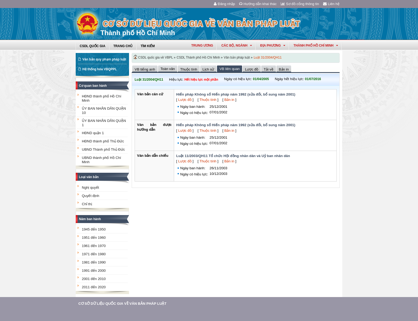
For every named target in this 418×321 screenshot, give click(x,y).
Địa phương (272, 45)
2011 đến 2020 (94, 287)
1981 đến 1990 (94, 262)
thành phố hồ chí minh (316, 45)
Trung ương (202, 45)
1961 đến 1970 (94, 246)
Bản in (229, 100)
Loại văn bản (89, 177)
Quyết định (90, 196)
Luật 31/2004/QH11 (268, 57)
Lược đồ (184, 100)
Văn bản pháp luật (237, 57)
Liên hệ (331, 4)
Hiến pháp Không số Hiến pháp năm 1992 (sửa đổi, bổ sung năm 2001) (235, 94)
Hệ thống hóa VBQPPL (99, 69)
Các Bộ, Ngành (236, 45)
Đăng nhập (224, 4)
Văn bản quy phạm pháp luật (104, 59)
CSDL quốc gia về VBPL (155, 57)
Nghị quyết (90, 188)
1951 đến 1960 (94, 238)
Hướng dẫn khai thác (258, 4)
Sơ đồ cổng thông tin (300, 4)
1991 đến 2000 (94, 271)
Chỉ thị (87, 204)
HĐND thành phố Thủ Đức (103, 141)
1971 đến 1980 (94, 254)
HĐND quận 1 (93, 133)
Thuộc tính (207, 100)
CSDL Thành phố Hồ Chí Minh (198, 57)
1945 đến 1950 (94, 229)
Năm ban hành (90, 219)
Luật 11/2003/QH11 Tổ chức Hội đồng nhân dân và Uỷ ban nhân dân (233, 156)
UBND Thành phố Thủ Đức (103, 149)
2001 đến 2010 (94, 279)
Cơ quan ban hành (93, 86)
